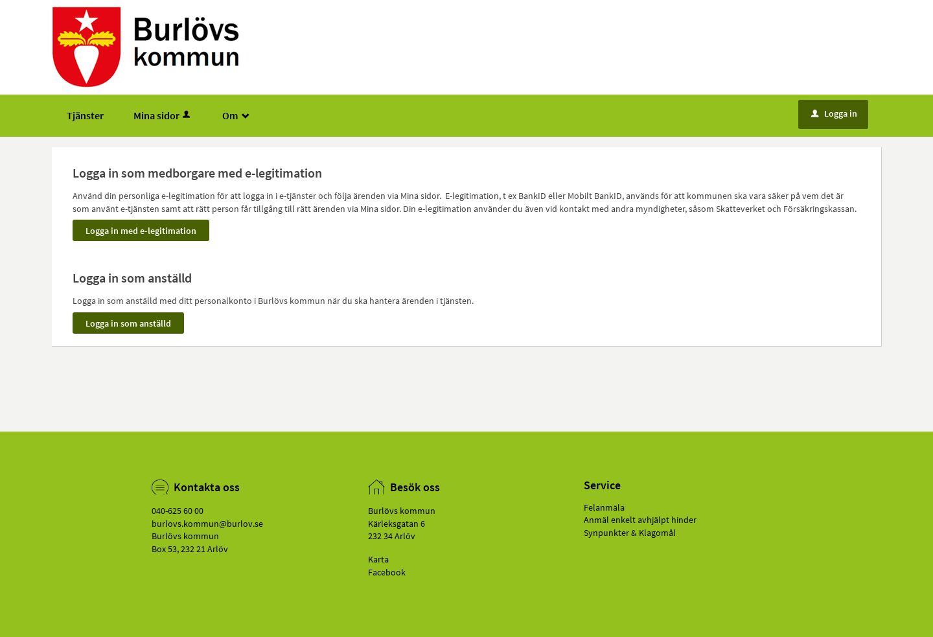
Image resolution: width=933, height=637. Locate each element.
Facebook (387, 572)
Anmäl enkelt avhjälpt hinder (640, 520)
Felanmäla (604, 507)
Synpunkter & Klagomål (630, 533)
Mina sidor (162, 115)
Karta (378, 559)
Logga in (834, 113)
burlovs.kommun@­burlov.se (207, 523)
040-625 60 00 (177, 510)
